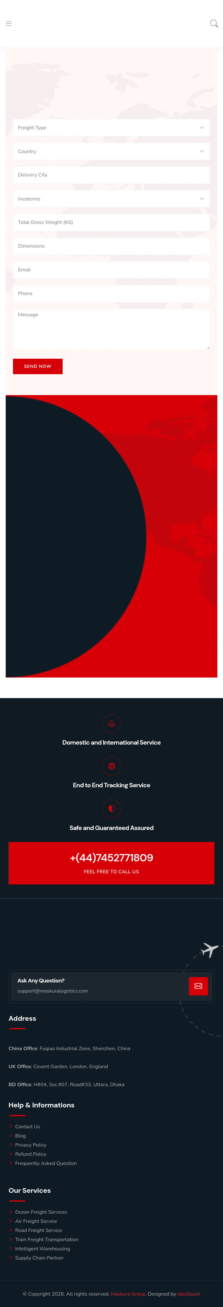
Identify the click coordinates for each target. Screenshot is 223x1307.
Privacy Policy (30, 1145)
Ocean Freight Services (41, 1212)
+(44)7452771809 (111, 858)
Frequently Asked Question (46, 1163)
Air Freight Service (36, 1221)
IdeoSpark (188, 1294)
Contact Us (27, 1126)
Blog (20, 1135)
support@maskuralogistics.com (52, 991)
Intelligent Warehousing (42, 1248)
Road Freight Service (38, 1230)
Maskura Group (128, 1294)
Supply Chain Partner (39, 1257)
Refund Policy (30, 1154)
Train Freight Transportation (46, 1239)
